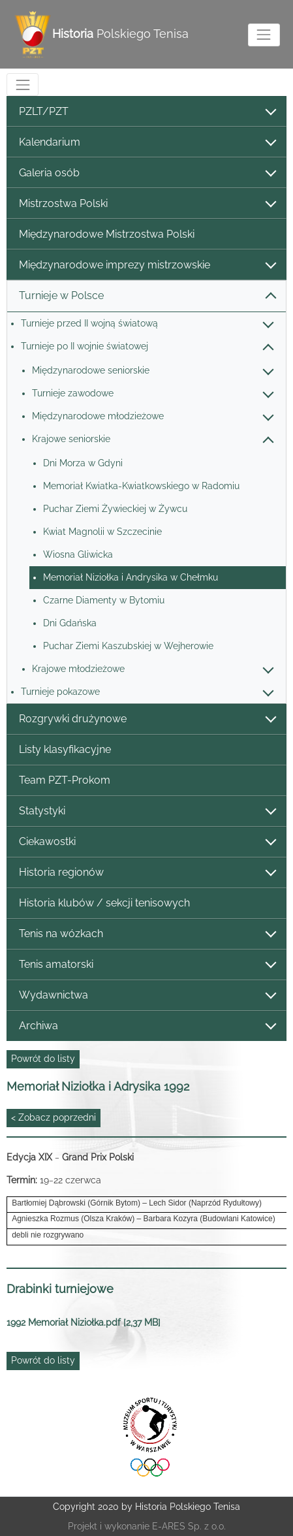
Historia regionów (147, 873)
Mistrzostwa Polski (147, 204)
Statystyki (147, 811)
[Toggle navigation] (264, 35)
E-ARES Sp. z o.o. (189, 1526)
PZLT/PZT (147, 112)
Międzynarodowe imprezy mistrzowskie (147, 265)
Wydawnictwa (147, 995)
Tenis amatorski (147, 965)
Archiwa (147, 1026)
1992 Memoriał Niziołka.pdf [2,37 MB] (84, 1322)
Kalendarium (147, 143)
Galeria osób (147, 173)
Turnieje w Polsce (147, 296)
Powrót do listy (43, 1058)
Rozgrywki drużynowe (147, 719)
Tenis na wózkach (147, 934)
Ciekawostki (147, 842)
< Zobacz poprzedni (53, 1117)
